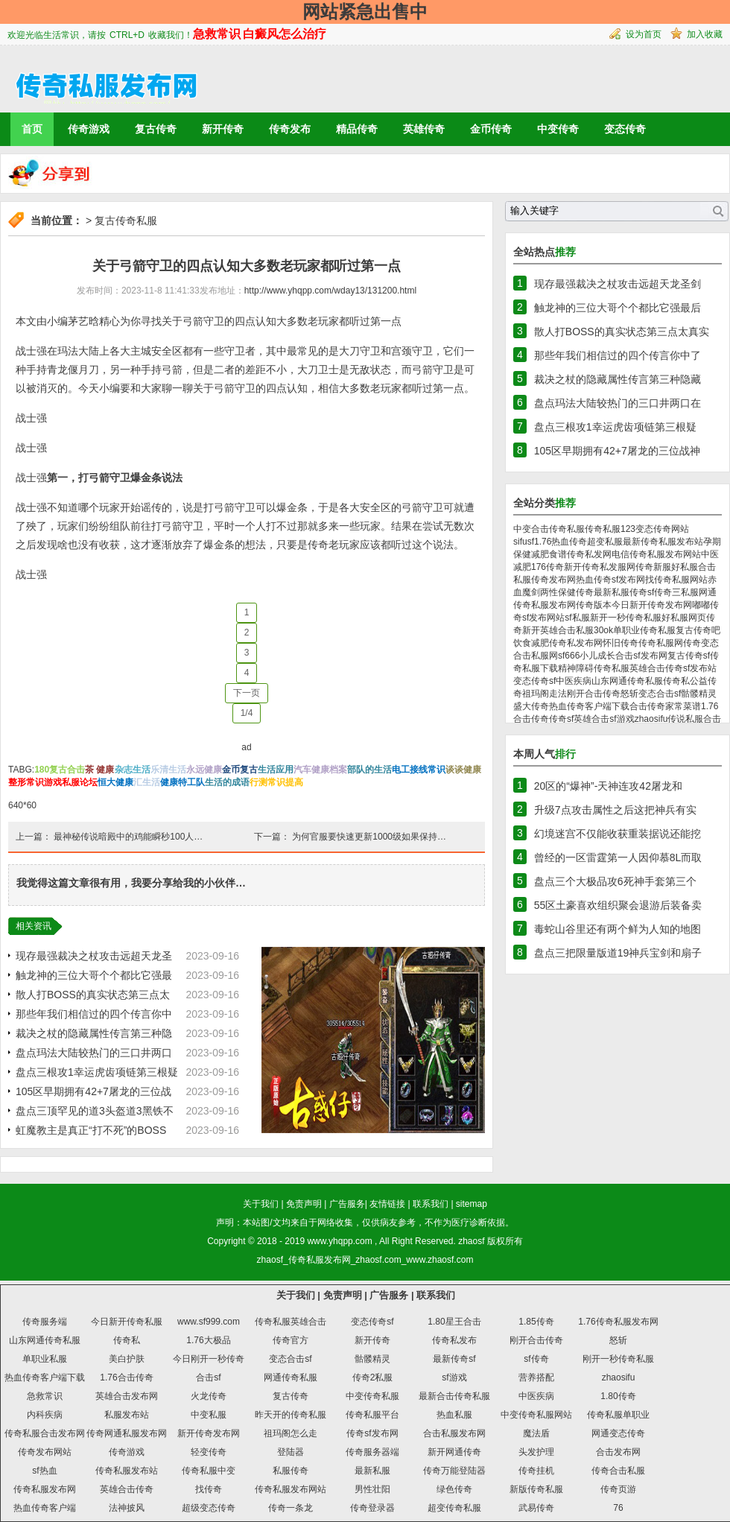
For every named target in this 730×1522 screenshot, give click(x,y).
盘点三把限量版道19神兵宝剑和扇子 (618, 953)
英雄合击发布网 (126, 1396)
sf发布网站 (543, 617)
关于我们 (261, 1204)
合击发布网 (618, 1452)
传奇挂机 (536, 1470)
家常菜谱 (683, 706)
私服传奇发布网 (544, 579)
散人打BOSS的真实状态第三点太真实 (621, 331)
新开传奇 (223, 129)
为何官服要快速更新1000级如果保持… (369, 836)
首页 (32, 129)
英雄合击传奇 (126, 1489)
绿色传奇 (454, 1489)
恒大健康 (115, 782)
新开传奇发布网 (208, 1433)
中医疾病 (573, 681)
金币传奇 (491, 129)
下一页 (246, 693)
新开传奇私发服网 (599, 567)
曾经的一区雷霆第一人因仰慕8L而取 (618, 857)
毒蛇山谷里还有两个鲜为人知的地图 (617, 929)
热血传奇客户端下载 (589, 706)
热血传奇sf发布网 (610, 579)
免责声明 (304, 1204)
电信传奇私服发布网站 (656, 554)
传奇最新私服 (602, 592)
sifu (520, 541)
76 (618, 1508)
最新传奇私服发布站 (663, 541)
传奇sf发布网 (372, 1433)
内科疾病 (45, 1415)
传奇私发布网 (576, 643)
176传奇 (547, 567)
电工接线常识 (418, 769)
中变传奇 (558, 129)
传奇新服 (653, 567)
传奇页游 (618, 1489)
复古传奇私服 (126, 220)
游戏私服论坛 (71, 782)
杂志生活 (132, 769)
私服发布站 (126, 1415)
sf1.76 (539, 541)
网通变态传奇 (618, 1433)
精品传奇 (357, 129)
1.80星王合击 (454, 1321)
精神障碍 (576, 668)
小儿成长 (597, 655)
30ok (603, 630)
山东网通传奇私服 (627, 681)
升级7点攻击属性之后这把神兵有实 (615, 810)
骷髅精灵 (699, 693)
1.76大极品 (208, 1340)
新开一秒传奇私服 (625, 617)
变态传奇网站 (662, 529)
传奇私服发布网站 (290, 1489)
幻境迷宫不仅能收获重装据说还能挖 (617, 834)
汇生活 (146, 782)
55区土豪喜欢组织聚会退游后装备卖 (618, 905)
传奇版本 (594, 605)
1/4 (247, 713)
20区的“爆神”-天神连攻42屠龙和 (608, 786)
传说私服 (685, 719)
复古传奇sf (688, 655)
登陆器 (290, 1452)
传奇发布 (290, 129)
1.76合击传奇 (126, 1377)
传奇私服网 (660, 643)
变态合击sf (659, 693)
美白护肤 (127, 1359)
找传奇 (208, 1489)
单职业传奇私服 (644, 630)
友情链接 (387, 1204)
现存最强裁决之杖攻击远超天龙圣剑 (617, 284)
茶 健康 (99, 769)
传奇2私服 (372, 1377)
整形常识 (26, 782)
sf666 (569, 655)
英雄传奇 (424, 129)
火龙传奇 (208, 1396)
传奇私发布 (454, 1340)
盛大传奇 (531, 706)
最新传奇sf (454, 1359)
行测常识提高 (276, 782)
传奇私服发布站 (126, 1470)
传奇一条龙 (290, 1508)
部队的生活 (369, 769)
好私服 (674, 617)
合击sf (208, 1377)
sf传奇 (536, 1359)
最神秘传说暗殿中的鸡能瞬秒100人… (128, 836)
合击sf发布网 (641, 655)
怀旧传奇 (620, 643)
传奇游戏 (89, 129)
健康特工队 (182, 782)
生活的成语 (227, 782)
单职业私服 (44, 1359)
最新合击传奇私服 (454, 1396)
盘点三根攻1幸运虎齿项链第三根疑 (97, 1072)
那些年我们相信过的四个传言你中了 (617, 355)
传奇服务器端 (372, 1452)
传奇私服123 (610, 529)
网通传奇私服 (290, 1377)
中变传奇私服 (372, 1396)
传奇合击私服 (618, 1470)
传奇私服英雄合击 (629, 668)
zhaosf (471, 1241)
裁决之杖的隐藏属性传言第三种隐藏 (617, 379)
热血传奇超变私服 (587, 541)
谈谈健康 (463, 769)
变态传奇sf (534, 681)
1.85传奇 (535, 1321)
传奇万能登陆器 (454, 1470)
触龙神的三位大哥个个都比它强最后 (617, 308)
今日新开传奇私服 (126, 1321)
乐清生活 (168, 769)
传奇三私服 (676, 592)
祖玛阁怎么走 (290, 1433)
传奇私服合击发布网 (44, 1433)
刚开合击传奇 (593, 693)
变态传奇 (625, 129)
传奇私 (676, 681)
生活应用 (275, 769)
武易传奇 (536, 1508)
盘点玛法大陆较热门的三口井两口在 (617, 403)
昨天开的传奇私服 (290, 1415)
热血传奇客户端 (44, 1508)
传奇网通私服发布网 (126, 1433)
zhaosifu (651, 719)
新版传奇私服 (536, 1489)
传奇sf (641, 592)
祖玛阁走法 (544, 693)
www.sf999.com (208, 1321)
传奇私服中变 (208, 1470)
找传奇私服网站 (676, 579)
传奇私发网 (589, 554)
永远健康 (204, 769)
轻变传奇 (208, 1452)
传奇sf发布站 (691, 668)
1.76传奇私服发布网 (618, 1321)
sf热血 (44, 1470)
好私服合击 (693, 567)
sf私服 (577, 617)
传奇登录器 (372, 1508)
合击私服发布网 (454, 1433)
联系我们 (430, 1204)
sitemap (471, 1204)
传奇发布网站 (45, 1452)
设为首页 (643, 34)
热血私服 (454, 1415)
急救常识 (45, 1396)
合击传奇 (647, 706)
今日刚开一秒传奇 (208, 1359)
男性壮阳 (372, 1489)
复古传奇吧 (698, 630)
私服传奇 (290, 1470)
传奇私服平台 (372, 1415)
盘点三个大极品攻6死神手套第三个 (615, 881)
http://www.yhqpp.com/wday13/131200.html (330, 290)
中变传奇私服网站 (536, 1415)
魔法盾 (536, 1433)
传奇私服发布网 (44, 1489)
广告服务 (347, 1204)
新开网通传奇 (454, 1452)
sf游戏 (621, 719)
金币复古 (240, 769)
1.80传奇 (617, 1396)
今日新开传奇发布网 (652, 605)
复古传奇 (156, 129)
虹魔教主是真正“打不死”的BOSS (91, 1130)
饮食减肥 (531, 643)
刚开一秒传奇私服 (618, 1359)
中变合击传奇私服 (549, 529)
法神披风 (127, 1508)
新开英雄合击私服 (558, 630)
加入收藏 (705, 34)
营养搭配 (536, 1377)
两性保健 (558, 592)
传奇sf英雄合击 (579, 719)
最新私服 (372, 1470)
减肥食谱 (549, 554)
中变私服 (208, 1415)
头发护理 (536, 1452)
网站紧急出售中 (365, 11)
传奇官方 (290, 1340)
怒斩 (629, 693)
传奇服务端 (44, 1321)
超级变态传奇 (208, 1508)
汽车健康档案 (320, 769)
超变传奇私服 (454, 1508)
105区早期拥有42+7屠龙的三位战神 (617, 451)
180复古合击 (59, 769)
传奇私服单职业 (618, 1415)
